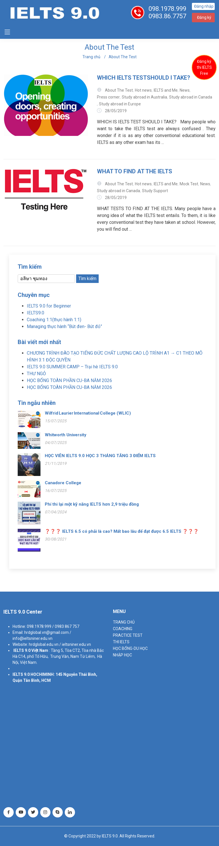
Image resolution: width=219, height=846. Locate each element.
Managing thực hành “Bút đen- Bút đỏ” (64, 326)
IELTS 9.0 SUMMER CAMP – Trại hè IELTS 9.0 (72, 366)
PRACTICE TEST (128, 635)
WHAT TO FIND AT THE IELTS (134, 171)
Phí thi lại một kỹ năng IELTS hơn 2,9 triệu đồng (92, 504)
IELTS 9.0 (22, 650)
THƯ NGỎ (36, 373)
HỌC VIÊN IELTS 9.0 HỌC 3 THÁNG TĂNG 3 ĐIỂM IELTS (100, 455)
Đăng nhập (204, 6)
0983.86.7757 (167, 16)
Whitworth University (65, 434)
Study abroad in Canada (190, 97)
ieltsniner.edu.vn (76, 644)
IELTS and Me (166, 90)
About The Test (123, 57)
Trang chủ (91, 57)
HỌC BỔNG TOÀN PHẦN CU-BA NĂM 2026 (69, 380)
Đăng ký (204, 17)
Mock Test (189, 184)
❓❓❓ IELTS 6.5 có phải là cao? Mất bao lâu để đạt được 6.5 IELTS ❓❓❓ (122, 531)
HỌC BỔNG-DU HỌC (130, 648)
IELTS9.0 (35, 313)
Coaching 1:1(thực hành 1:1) (54, 319)
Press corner (108, 97)
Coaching (122, 629)
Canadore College (63, 482)
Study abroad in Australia (144, 97)
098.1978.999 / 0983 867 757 (53, 626)
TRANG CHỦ (124, 622)
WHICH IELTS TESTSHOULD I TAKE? (143, 77)
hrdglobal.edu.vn (43, 644)
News (185, 90)
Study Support (155, 191)
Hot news (143, 90)
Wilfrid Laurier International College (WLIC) (88, 413)
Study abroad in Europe (120, 104)
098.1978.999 (167, 8)
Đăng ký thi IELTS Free (204, 67)
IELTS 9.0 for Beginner (49, 306)
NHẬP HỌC (122, 655)
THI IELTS (121, 642)
